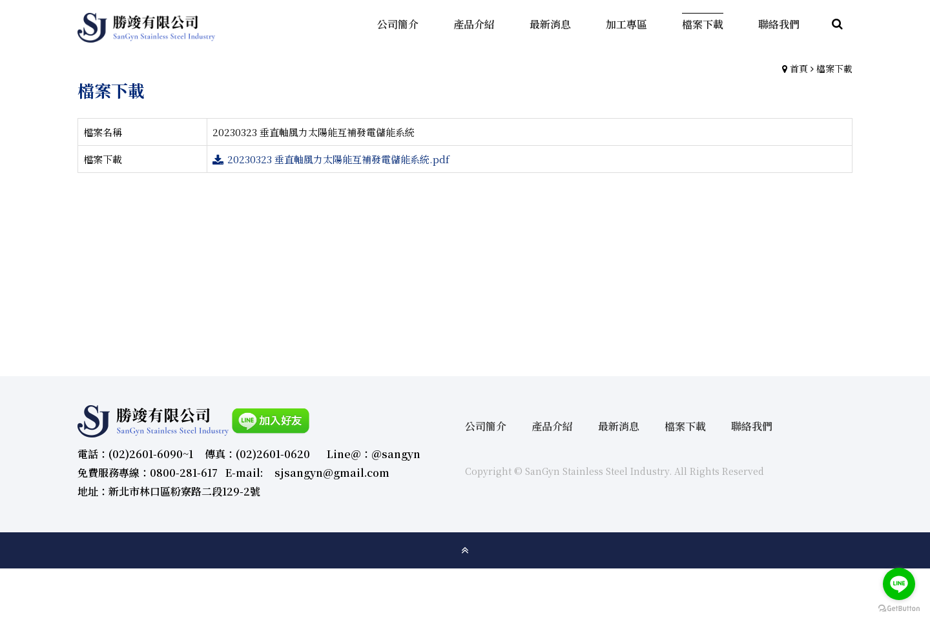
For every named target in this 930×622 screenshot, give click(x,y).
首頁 (799, 68)
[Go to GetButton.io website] (899, 609)
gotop (465, 550)
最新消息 (618, 426)
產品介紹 (552, 426)
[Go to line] (899, 584)
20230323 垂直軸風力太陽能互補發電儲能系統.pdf (338, 159)
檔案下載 (834, 68)
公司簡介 (485, 426)
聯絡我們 (751, 426)
